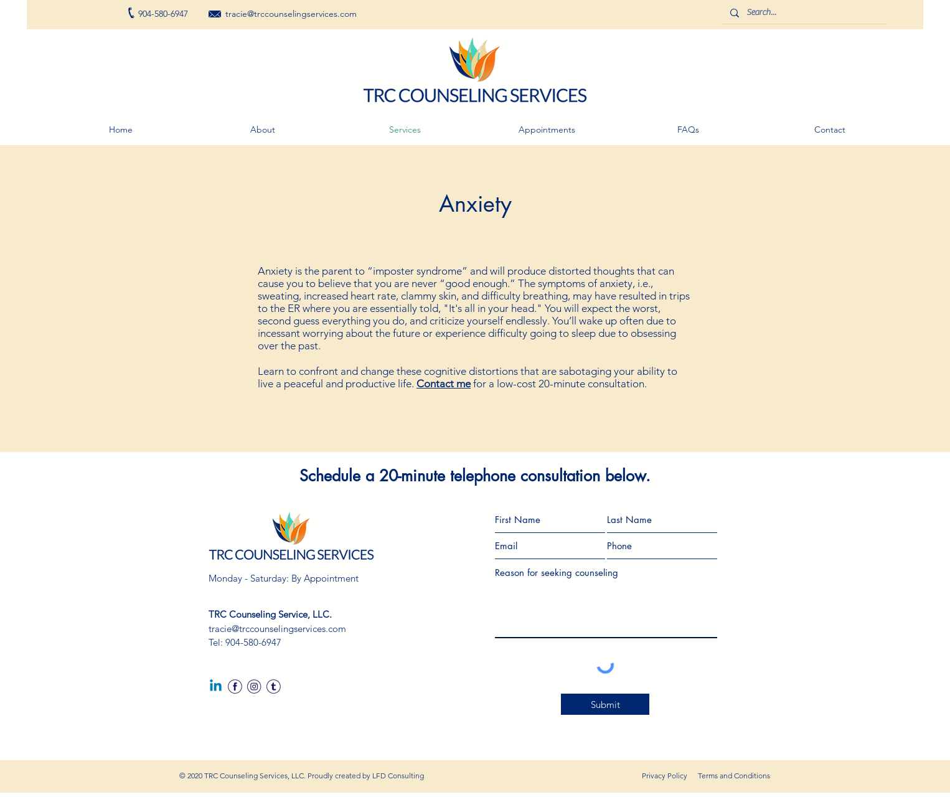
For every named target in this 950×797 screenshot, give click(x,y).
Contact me (443, 383)
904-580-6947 (253, 642)
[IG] (254, 686)
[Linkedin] (216, 686)
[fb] (235, 686)
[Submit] (605, 704)
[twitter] (273, 686)
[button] (547, 129)
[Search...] (803, 13)
